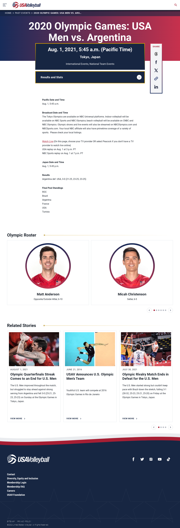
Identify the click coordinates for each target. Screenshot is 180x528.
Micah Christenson (132, 294)
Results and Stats (91, 77)
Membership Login (16, 482)
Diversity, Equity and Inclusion (22, 478)
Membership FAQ (16, 486)
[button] (149, 310)
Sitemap (11, 521)
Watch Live (47, 141)
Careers (11, 490)
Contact (11, 474)
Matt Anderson (48, 294)
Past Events (22, 13)
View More (16, 418)
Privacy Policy (24, 521)
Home (8, 13)
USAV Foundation (16, 494)
